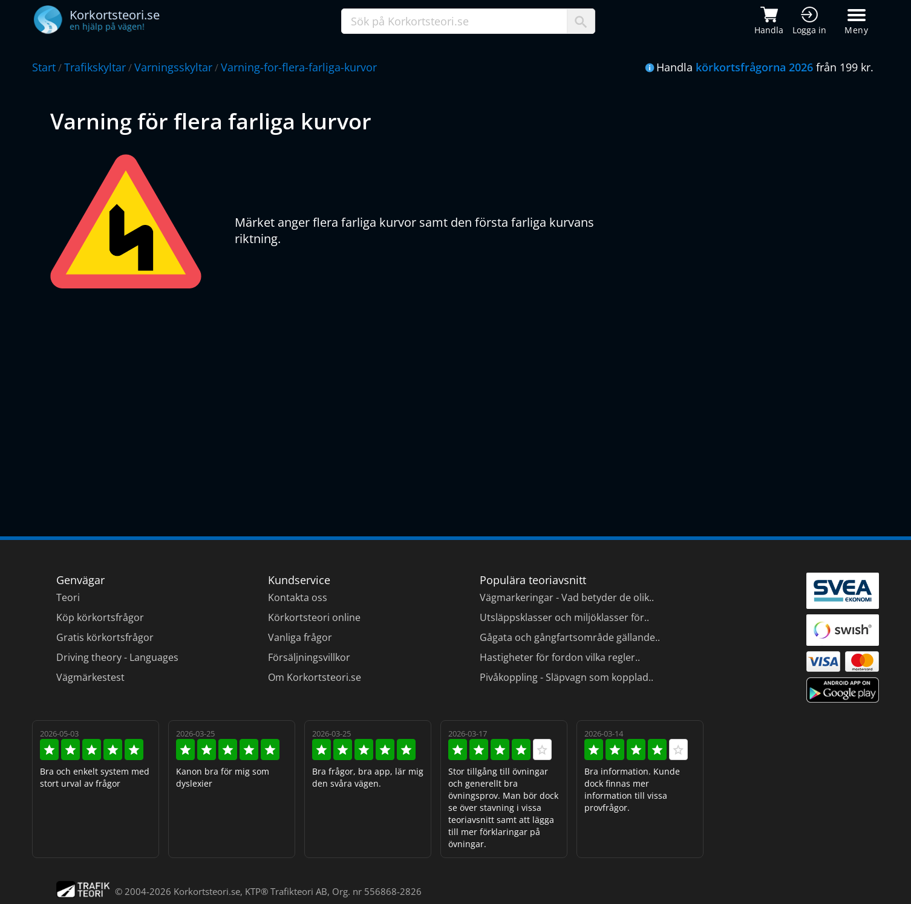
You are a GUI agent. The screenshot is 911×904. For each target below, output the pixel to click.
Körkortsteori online (314, 617)
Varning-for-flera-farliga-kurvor (299, 67)
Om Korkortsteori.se (314, 677)
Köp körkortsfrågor (100, 617)
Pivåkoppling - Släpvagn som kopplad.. (566, 677)
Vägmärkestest (90, 677)
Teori (68, 597)
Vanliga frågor (300, 637)
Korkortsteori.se (207, 891)
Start (44, 67)
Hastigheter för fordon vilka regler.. (560, 657)
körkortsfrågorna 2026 (754, 67)
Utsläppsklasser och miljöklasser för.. (564, 617)
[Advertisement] (413, 403)
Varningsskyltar (173, 67)
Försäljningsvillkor (309, 657)
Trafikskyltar (95, 67)
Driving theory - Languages (117, 657)
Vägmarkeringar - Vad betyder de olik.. (567, 597)
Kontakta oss (297, 597)
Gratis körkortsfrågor (105, 637)
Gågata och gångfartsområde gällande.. (570, 637)
